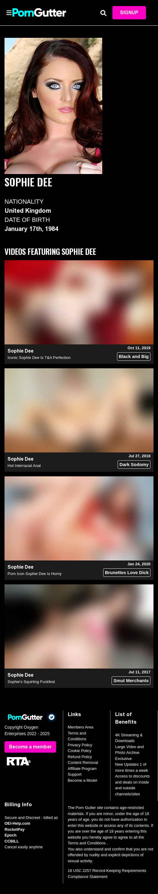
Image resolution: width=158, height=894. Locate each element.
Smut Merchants (131, 680)
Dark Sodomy (134, 464)
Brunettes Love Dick (127, 572)
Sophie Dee (20, 351)
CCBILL (12, 841)
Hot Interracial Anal (24, 465)
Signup (129, 12)
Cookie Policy (80, 750)
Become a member (30, 747)
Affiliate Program (82, 768)
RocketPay (14, 829)
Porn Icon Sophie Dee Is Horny (35, 573)
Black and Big (134, 356)
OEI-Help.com (17, 823)
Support (75, 774)
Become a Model (82, 780)
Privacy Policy (80, 745)
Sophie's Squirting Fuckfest (31, 681)
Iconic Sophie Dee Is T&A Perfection (39, 357)
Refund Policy (80, 756)
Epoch (11, 835)
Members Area (80, 727)
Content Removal (83, 762)
